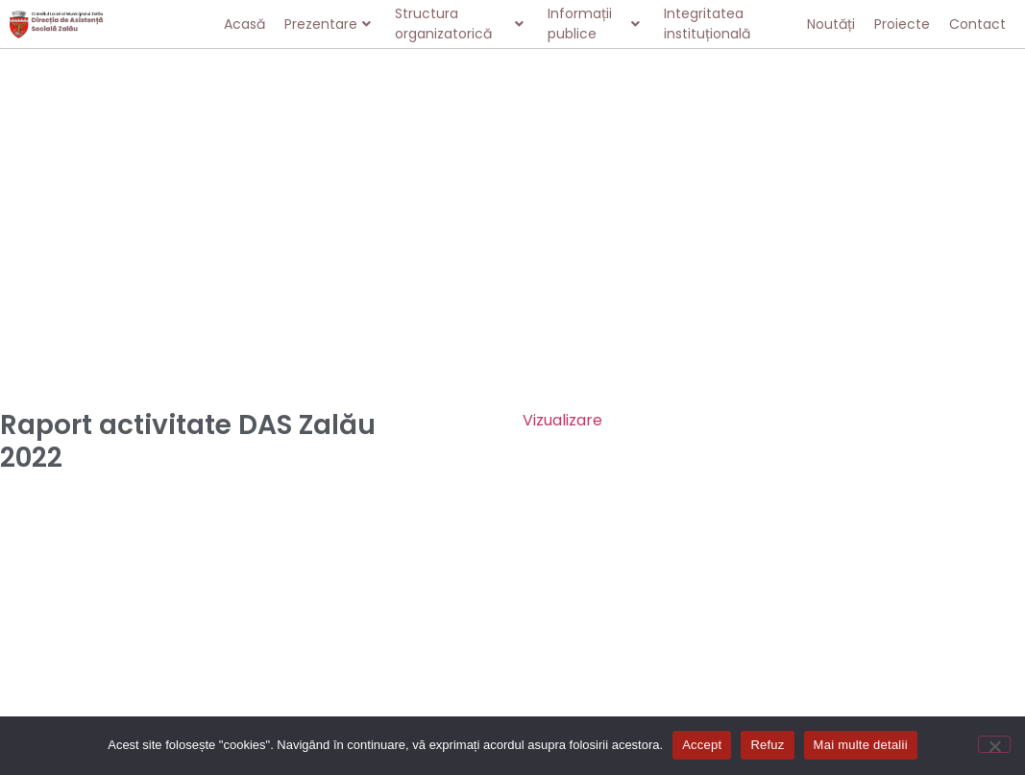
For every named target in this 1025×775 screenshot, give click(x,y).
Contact (977, 24)
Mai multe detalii (861, 745)
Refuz (767, 745)
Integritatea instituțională (707, 24)
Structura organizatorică (459, 24)
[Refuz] (994, 744)
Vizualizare (562, 420)
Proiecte (902, 24)
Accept (701, 745)
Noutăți (831, 24)
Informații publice (594, 24)
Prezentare (327, 24)
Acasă (244, 24)
